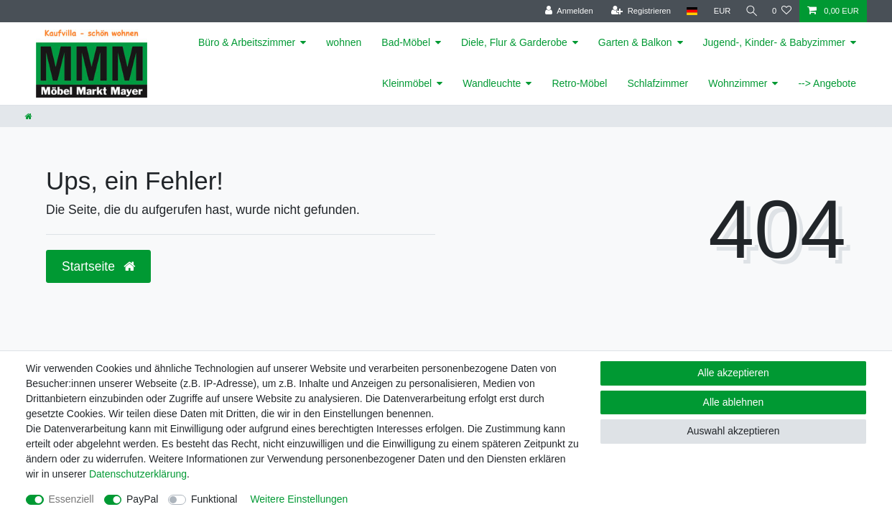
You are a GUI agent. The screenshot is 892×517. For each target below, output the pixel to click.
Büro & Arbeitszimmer (246, 42)
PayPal (142, 499)
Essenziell (71, 499)
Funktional (214, 499)
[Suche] (749, 11)
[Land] (688, 11)
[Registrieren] (637, 11)
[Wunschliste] (781, 11)
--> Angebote (827, 83)
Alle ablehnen (733, 402)
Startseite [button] (98, 266)
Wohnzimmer (737, 83)
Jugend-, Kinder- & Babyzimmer (774, 42)
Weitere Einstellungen (299, 499)
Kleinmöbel (407, 83)
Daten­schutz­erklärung (138, 474)
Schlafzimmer (657, 83)
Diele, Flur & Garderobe (514, 42)
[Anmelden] (566, 11)
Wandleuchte (492, 83)
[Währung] (718, 11)
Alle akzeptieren (733, 372)
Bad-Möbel (405, 42)
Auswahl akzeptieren (733, 431)
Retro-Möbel (579, 83)
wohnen (343, 42)
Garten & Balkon (635, 42)
